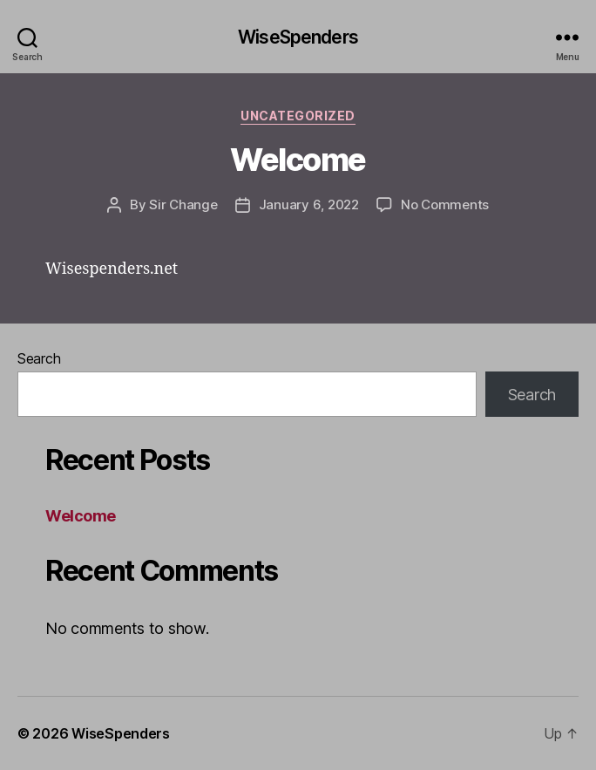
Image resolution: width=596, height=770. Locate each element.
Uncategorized (298, 115)
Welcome (298, 159)
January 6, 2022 (309, 204)
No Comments (445, 204)
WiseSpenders (298, 37)
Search (38, 358)
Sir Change (183, 204)
